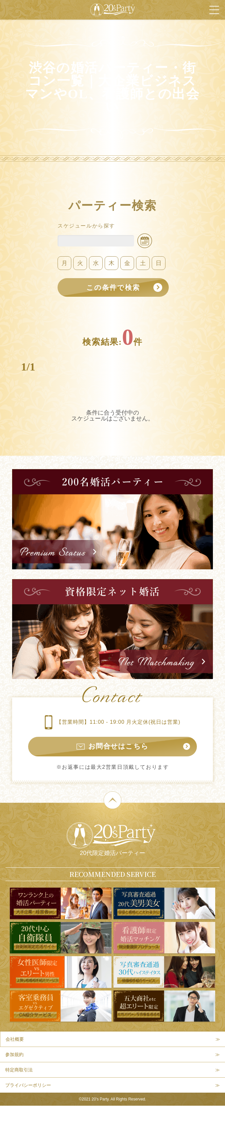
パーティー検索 (174, 1114)
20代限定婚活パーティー (111, 841)
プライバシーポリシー (28, 1086)
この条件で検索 (112, 288)
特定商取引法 (19, 1071)
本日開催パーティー (62, 1114)
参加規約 (14, 1056)
